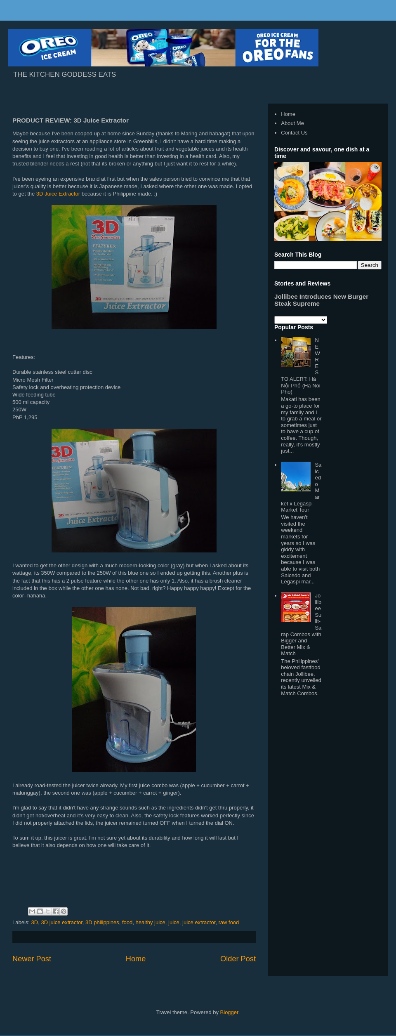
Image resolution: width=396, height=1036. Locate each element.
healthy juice (150, 922)
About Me (292, 123)
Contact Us (294, 133)
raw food (228, 922)
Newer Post (31, 959)
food (127, 922)
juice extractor (198, 922)
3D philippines (102, 922)
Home (136, 959)
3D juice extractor (61, 922)
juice (173, 922)
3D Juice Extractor (58, 194)
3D (34, 922)
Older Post (238, 959)
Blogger (229, 1012)
